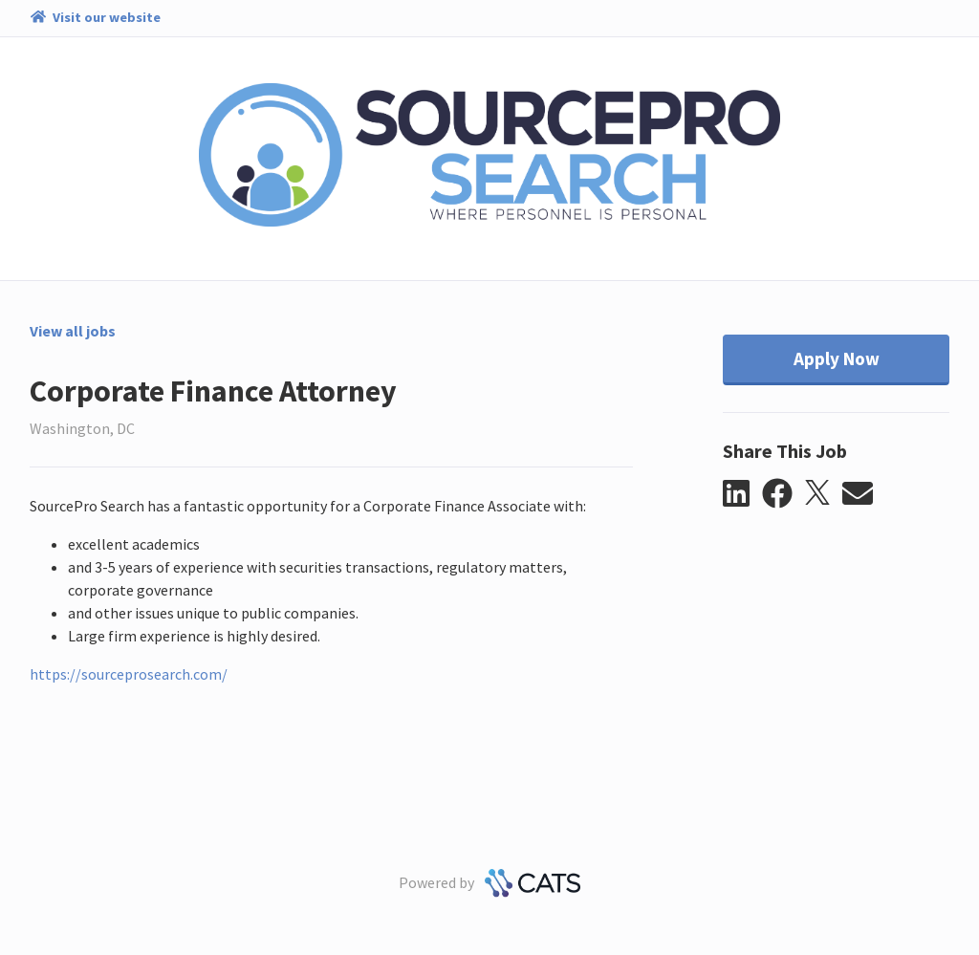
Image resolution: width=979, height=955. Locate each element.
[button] (742, 494)
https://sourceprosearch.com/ (129, 674)
